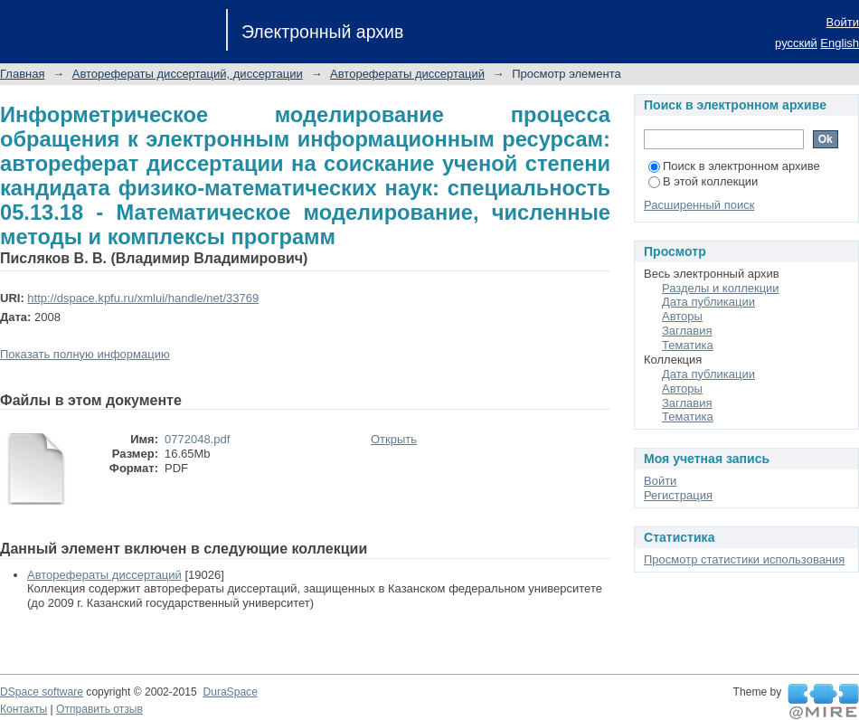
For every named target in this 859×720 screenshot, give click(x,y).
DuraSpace (230, 692)
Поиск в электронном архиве (734, 166)
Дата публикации (708, 301)
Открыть (394, 439)
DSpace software (41, 692)
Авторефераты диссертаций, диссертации (187, 74)
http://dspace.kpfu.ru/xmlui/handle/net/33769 (143, 298)
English (839, 43)
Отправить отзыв (99, 709)
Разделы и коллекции (720, 288)
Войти (842, 22)
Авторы (682, 316)
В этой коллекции (703, 181)
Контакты (23, 709)
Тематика (687, 345)
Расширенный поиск (699, 205)
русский (796, 43)
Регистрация (678, 495)
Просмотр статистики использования (744, 559)
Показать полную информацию (85, 354)
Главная (22, 74)
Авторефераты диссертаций (407, 74)
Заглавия (687, 330)
